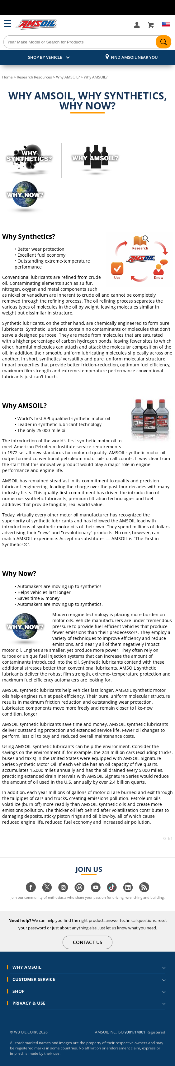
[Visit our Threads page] (79, 890)
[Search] (87, 41)
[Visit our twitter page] (47, 890)
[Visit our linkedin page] (128, 890)
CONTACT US (87, 942)
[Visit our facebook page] (31, 890)
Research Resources (34, 77)
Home (7, 77)
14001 (140, 1032)
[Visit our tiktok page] (112, 890)
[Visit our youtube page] (96, 890)
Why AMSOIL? (68, 77)
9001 (129, 1032)
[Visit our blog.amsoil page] (144, 890)
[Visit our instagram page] (63, 890)
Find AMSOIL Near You (134, 57)
